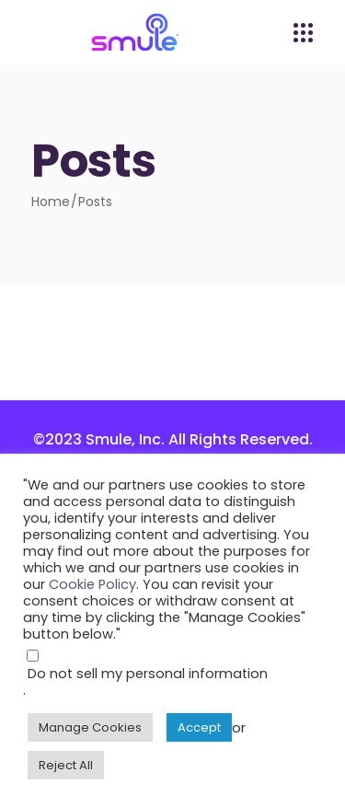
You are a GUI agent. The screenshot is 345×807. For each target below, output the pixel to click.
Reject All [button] (66, 765)
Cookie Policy (92, 584)
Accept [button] (199, 727)
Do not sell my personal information (148, 673)
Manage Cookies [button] (90, 727)
